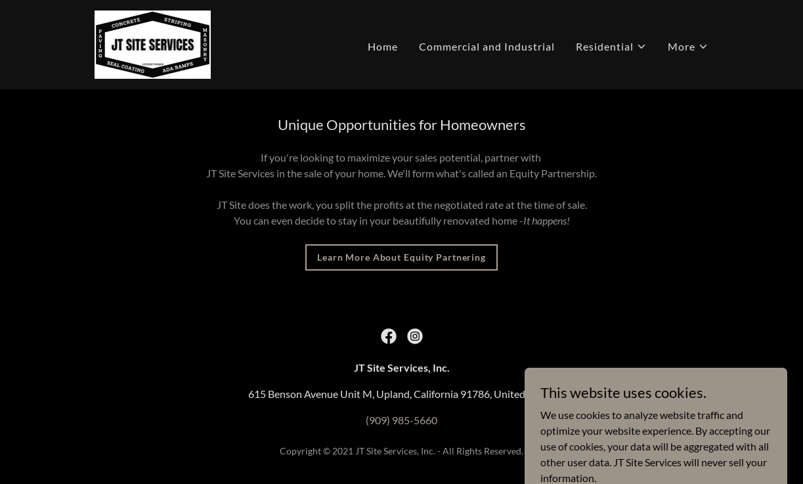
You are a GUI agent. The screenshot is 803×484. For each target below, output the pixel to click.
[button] (611, 47)
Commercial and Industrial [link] (487, 46)
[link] (153, 43)
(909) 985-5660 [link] (401, 420)
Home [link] (383, 46)
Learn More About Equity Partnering (401, 257)
